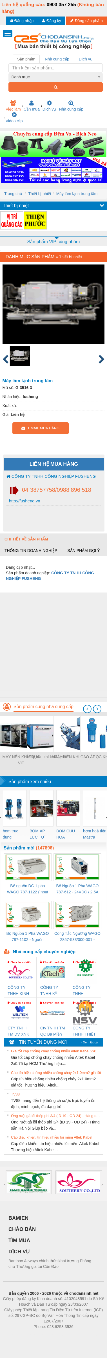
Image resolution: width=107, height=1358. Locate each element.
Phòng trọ (17, 1335)
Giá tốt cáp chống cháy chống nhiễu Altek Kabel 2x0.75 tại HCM (56, 1051)
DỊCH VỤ (19, 1251)
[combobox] (55, 77)
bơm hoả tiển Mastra (94, 834)
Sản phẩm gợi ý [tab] (83, 550)
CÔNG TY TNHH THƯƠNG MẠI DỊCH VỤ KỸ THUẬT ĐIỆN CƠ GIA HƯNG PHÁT (85, 991)
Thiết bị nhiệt (39, 193)
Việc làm (13, 105)
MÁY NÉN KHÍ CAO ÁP (74, 757)
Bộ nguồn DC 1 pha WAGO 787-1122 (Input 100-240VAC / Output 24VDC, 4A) (27, 889)
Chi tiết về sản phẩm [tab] (26, 539)
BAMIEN (18, 1218)
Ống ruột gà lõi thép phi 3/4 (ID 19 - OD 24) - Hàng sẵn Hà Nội (56, 1116)
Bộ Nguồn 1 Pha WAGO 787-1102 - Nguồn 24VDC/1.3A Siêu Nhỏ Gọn (27, 937)
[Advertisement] (53, 645)
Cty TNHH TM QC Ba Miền (52, 1031)
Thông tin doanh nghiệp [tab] (31, 550)
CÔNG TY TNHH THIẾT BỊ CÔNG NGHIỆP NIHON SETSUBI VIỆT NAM (84, 1031)
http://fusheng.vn (24, 500)
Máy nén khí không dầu (47, 757)
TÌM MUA (19, 1240)
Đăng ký (51, 20)
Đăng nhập (22, 20)
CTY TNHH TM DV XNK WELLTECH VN (18, 1031)
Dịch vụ (49, 105)
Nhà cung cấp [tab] (57, 59)
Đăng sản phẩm (86, 20)
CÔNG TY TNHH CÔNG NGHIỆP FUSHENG (51, 476)
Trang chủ (13, 193)
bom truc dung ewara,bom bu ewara (12, 834)
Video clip (14, 117)
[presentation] (87, 709)
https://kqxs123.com (80, 1335)
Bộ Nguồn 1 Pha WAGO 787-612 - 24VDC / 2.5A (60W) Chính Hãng (77, 889)
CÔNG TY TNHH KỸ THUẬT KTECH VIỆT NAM (51, 991)
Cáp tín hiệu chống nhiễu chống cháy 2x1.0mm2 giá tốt (56, 1073)
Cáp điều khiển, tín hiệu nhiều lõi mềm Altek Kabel (51, 1137)
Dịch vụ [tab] (86, 59)
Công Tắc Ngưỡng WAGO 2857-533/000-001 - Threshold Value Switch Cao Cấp (77, 937)
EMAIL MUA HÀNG (40, 428)
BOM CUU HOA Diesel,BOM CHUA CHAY (67, 834)
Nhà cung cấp (71, 105)
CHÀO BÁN (22, 1229)
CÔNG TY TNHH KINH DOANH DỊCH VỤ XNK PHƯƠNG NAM (18, 991)
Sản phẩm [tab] (26, 59)
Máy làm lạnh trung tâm (77, 193)
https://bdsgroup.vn (46, 1335)
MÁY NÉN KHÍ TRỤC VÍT (21, 760)
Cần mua (32, 105)
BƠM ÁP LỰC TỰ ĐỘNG (37, 834)
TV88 (15, 1094)
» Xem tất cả (89, 1042)
